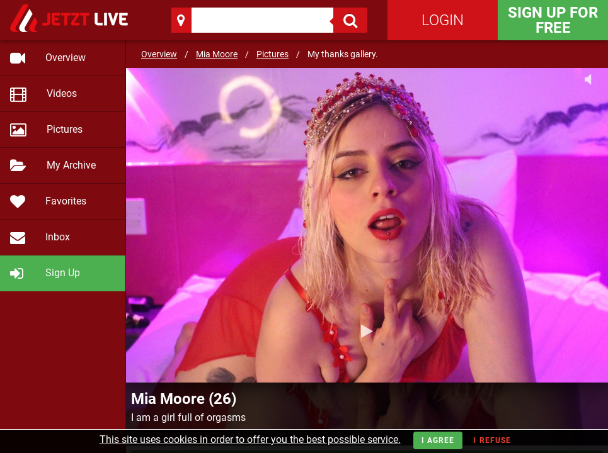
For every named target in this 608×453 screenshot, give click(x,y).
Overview (159, 54)
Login (443, 20)
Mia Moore (217, 54)
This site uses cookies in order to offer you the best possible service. (250, 439)
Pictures (272, 54)
